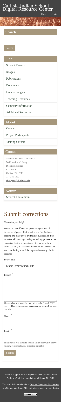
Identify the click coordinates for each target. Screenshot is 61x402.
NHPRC (50, 378)
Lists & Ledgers (15, 92)
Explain (7, 275)
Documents (13, 85)
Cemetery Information (19, 105)
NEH (38, 378)
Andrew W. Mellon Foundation (21, 378)
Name (6, 316)
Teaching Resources (18, 99)
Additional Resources (18, 112)
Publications (13, 78)
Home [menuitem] (44, 14)
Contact (10, 128)
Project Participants (17, 135)
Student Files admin (18, 197)
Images (10, 72)
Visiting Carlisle (15, 141)
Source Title (9, 260)
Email (6, 331)
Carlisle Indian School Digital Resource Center (27, 6)
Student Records (16, 65)
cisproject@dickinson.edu (18, 180)
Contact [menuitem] (55, 14)
